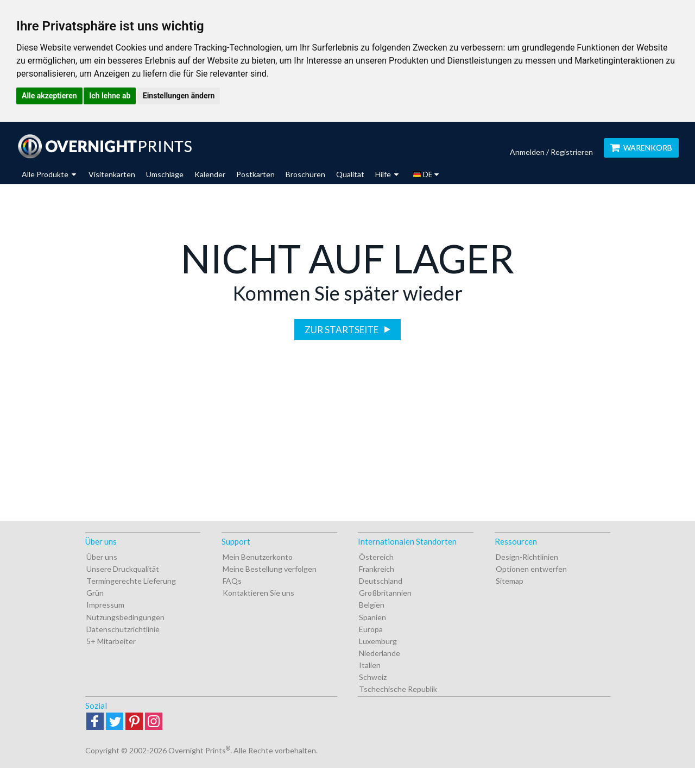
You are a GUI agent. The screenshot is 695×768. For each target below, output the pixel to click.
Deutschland (380, 580)
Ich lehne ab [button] (109, 95)
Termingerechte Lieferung (131, 580)
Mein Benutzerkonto (258, 556)
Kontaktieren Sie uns (258, 592)
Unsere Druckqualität (122, 568)
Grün (95, 592)
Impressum (105, 604)
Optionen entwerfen (531, 568)
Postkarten (255, 174)
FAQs (232, 580)
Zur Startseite (342, 329)
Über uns (101, 556)
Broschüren (305, 174)
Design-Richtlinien (527, 556)
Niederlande (379, 653)
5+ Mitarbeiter (111, 641)
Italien (370, 665)
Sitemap (509, 580)
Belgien (371, 604)
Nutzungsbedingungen (125, 617)
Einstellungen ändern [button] (179, 95)
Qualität (350, 174)
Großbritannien (385, 592)
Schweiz (373, 677)
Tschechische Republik (398, 689)
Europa (371, 629)
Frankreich (376, 568)
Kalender (209, 174)
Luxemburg (378, 641)
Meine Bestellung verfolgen (270, 568)
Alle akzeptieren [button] (49, 95)
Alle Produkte (49, 174)
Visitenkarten (112, 174)
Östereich (376, 556)
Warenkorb (641, 147)
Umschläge (165, 174)
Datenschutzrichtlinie (123, 629)
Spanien (372, 617)
